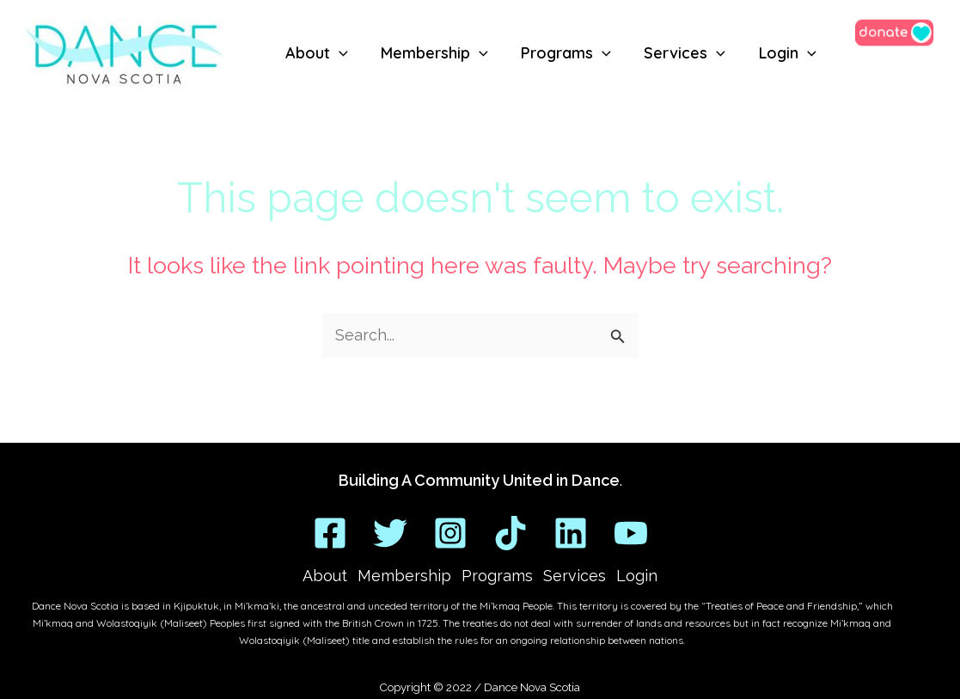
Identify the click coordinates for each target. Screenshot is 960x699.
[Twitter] (390, 533)
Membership (404, 576)
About (325, 576)
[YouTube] (631, 533)
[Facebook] (330, 533)
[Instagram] (450, 533)
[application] (338, 55)
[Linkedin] (570, 533)
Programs (497, 576)
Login (636, 576)
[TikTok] (510, 533)
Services (574, 576)
